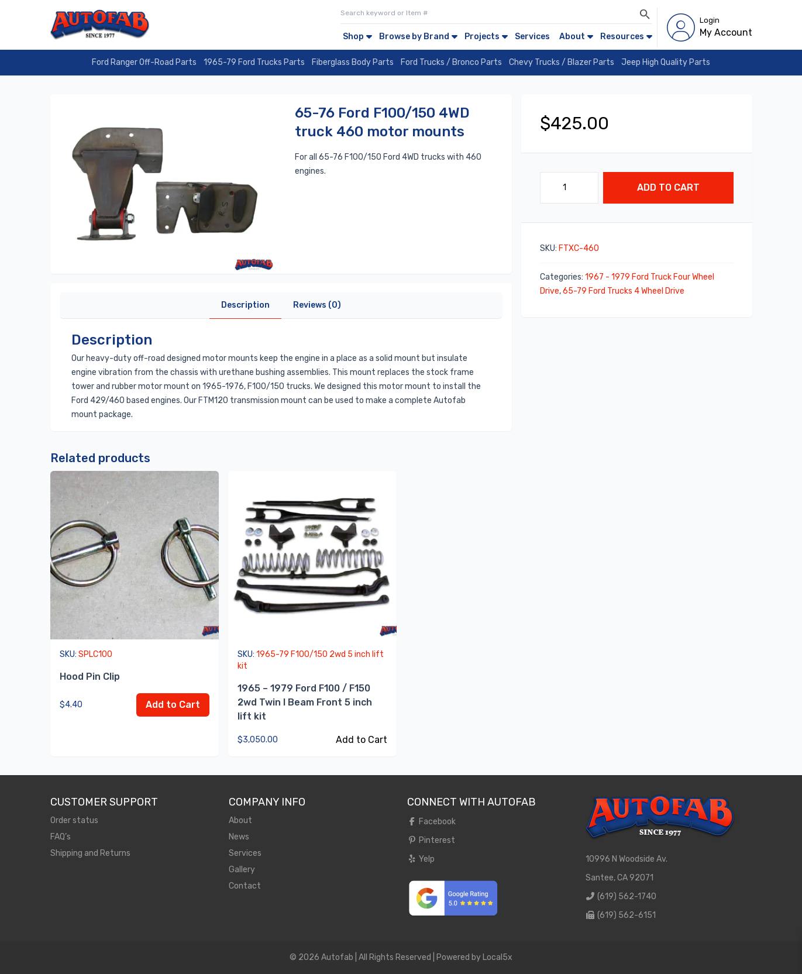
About (572, 37)
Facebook (431, 822)
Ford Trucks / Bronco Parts (451, 62)
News (239, 837)
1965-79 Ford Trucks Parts (254, 62)
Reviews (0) (317, 305)
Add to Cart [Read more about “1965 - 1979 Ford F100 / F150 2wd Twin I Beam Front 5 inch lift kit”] (361, 739)
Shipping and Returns (90, 853)
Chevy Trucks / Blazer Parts (561, 62)
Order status (74, 820)
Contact (245, 886)
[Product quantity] (569, 188)
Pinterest (431, 840)
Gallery (242, 870)
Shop (353, 37)
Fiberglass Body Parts (353, 62)
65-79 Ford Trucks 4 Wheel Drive (623, 291)
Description (245, 305)
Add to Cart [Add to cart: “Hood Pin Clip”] (173, 704)
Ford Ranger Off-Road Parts (144, 62)
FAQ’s (60, 837)
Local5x (497, 957)
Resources (622, 37)
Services (532, 37)
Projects (482, 37)
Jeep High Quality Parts (665, 62)
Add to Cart (668, 187)
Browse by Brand (414, 37)
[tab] (245, 305)
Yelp (421, 859)
